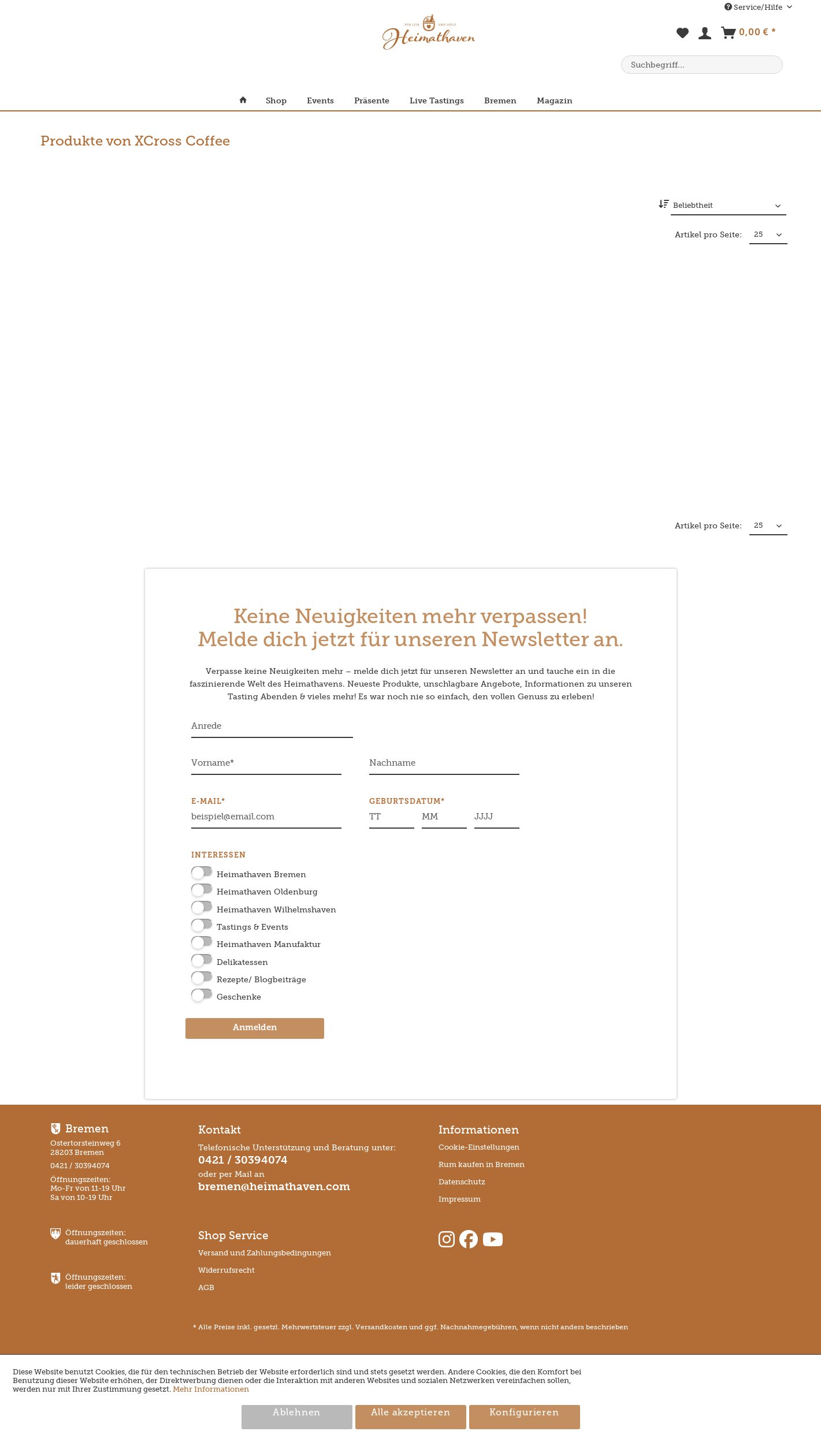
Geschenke (239, 997)
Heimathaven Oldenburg (267, 892)
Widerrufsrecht (226, 1270)
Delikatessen (242, 962)
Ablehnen (297, 1413)
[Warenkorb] (748, 35)
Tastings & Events (252, 927)
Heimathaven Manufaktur (269, 944)
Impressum (460, 1199)
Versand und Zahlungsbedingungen (264, 1252)
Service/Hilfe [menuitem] (754, 7)
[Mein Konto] (705, 35)
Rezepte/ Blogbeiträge (261, 980)
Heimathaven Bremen (261, 874)
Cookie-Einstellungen (479, 1147)
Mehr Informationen (211, 1389)
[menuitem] (683, 39)
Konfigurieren (524, 1413)
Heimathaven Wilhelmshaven (276, 910)
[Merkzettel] (683, 39)
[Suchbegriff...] (702, 64)
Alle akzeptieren (411, 1413)
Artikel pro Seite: (708, 235)
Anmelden (255, 1028)
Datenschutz (462, 1181)
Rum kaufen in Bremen (482, 1164)
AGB (206, 1287)
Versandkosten (381, 1327)
